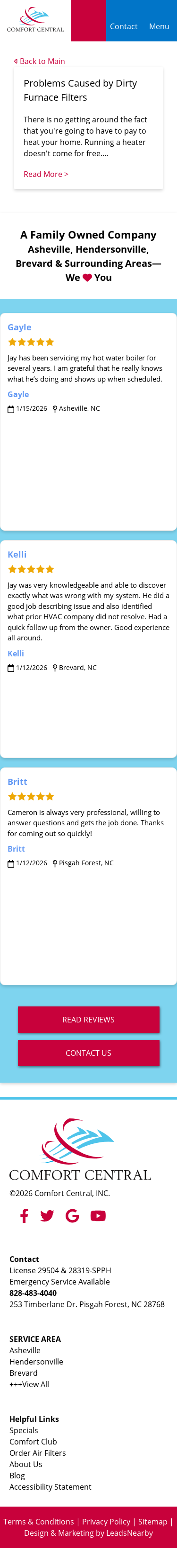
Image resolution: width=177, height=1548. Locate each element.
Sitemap (153, 1521)
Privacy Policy (106, 1521)
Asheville (25, 1350)
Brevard (23, 1373)
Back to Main (39, 61)
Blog (17, 1475)
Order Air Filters (37, 1453)
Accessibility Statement (50, 1487)
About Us (25, 1464)
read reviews (88, 1019)
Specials (23, 1430)
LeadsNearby (129, 1533)
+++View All (29, 1384)
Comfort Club (33, 1441)
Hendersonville (36, 1361)
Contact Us (88, 1053)
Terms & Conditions (38, 1521)
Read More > (46, 174)
